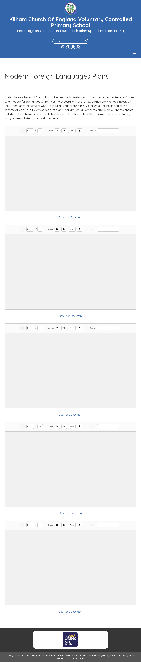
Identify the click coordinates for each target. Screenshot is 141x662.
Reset (72, 131)
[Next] (40, 130)
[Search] (86, 41)
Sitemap (60, 658)
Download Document (70, 217)
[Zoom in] (57, 130)
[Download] (79, 130)
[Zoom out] (64, 130)
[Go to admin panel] (76, 658)
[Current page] (30, 130)
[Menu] (135, 54)
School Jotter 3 (108, 655)
